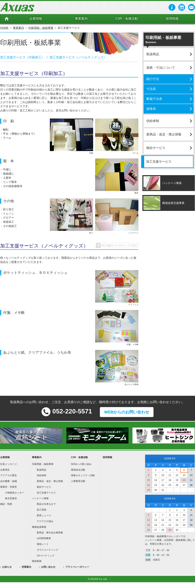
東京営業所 (11, 498)
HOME (4, 27)
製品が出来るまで (46, 504)
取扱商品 (152, 54)
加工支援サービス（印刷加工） (22, 57)
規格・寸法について (160, 67)
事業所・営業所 (8, 487)
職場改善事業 (39, 527)
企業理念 (5, 469)
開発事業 (37, 561)
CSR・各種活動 (126, 18)
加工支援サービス (159, 161)
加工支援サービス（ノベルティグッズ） (78, 57)
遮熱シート (43, 544)
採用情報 (172, 18)
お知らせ (7, 567)
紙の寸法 (152, 79)
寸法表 (151, 89)
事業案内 (81, 18)
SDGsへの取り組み (81, 464)
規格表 (151, 108)
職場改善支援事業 (173, 203)
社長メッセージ (8, 464)
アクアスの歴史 (8, 475)
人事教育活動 (78, 481)
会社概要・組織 (8, 481)
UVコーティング (45, 555)
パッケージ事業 (172, 183)
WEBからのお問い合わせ (126, 412)
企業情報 (35, 18)
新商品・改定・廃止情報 (163, 134)
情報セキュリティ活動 (83, 475)
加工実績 (41, 509)
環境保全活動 (78, 469)
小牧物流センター (14, 492)
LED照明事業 (44, 538)
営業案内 (26, 567)
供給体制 (152, 121)
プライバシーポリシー (77, 567)
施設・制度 (6, 504)
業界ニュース (44, 515)
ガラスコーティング (47, 549)
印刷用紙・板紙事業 (40, 27)
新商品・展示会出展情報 (50, 532)
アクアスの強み (45, 521)
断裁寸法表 (154, 98)
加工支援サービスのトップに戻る (119, 245)
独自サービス (155, 148)
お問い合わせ (48, 567)
